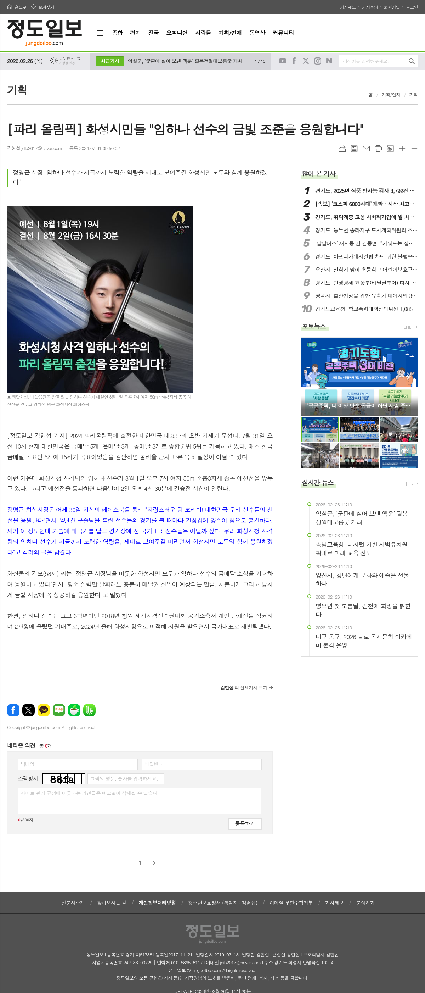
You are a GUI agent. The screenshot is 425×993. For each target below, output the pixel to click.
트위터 (306, 61)
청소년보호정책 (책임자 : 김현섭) (222, 902)
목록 (354, 148)
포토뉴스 (314, 326)
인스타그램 (317, 61)
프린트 (378, 148)
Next (409, 376)
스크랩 (390, 148)
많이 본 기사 (318, 173)
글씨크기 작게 (414, 148)
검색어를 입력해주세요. (366, 61)
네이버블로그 (329, 61)
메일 (366, 148)
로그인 (412, 7)
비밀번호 (153, 763)
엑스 (28, 710)
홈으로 (21, 7)
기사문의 (370, 7)
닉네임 (27, 763)
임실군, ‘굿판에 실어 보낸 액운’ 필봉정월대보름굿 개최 (185, 61)
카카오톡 (44, 710)
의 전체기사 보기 (243, 687)
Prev (310, 376)
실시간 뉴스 (318, 482)
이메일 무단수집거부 (291, 902)
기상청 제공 (67, 63)
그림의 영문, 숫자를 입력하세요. (124, 778)
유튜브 (282, 61)
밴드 (89, 710)
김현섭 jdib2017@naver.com (34, 148)
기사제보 (348, 7)
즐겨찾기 (46, 7)
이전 (126, 863)
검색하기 (412, 61)
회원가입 (392, 7)
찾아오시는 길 (111, 902)
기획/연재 (391, 94)
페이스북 (294, 61)
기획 (413, 94)
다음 (154, 863)
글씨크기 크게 (402, 148)
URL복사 (342, 148)
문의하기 (365, 902)
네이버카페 (74, 710)
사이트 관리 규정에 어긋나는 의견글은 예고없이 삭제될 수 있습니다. (92, 792)
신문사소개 (73, 902)
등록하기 (245, 823)
